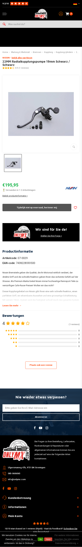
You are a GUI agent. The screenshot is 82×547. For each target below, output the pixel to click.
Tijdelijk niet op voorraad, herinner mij (37, 207)
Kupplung (48, 52)
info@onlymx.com (17, 479)
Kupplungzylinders (64, 52)
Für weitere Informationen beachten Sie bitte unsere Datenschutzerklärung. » (67, 539)
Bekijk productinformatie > (15, 196)
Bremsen (37, 52)
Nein (48, 539)
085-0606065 (14, 473)
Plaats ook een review (41, 365)
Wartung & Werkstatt (20, 52)
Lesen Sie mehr (11, 305)
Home (5, 52)
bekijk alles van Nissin (22, 58)
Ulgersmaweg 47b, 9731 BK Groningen (26, 467)
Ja (40, 539)
